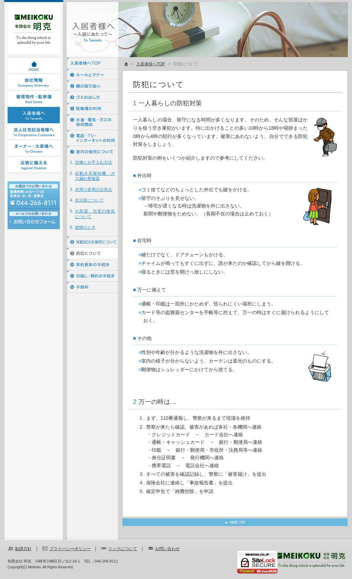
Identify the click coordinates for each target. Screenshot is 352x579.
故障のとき (85, 227)
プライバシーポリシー (70, 548)
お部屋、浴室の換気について (95, 214)
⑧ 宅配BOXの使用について (92, 242)
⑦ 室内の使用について (92, 151)
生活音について (89, 200)
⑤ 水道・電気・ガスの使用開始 (92, 122)
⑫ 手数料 (92, 287)
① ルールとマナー (92, 74)
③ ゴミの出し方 (92, 97)
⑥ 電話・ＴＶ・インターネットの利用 (92, 138)
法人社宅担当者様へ (34, 132)
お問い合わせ (34, 223)
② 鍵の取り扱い (92, 86)
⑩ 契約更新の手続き (92, 264)
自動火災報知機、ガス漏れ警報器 (95, 176)
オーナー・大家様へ (34, 148)
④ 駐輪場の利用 (92, 108)
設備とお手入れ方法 (93, 162)
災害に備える (34, 165)
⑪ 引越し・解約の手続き (92, 276)
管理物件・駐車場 (34, 98)
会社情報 (34, 82)
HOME (34, 65)
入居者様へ (34, 115)
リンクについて (122, 548)
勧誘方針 (23, 548)
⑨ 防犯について (92, 253)
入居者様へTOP (92, 63)
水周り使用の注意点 (93, 189)
